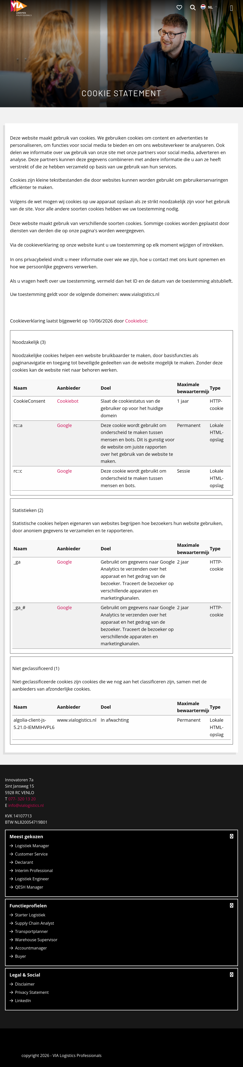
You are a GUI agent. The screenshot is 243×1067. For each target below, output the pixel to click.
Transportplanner (31, 931)
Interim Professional (34, 870)
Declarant (24, 862)
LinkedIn (23, 1000)
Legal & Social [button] (121, 975)
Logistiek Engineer (32, 879)
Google (64, 425)
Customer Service (31, 854)
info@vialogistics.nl (25, 805)
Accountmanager (31, 948)
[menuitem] (179, 8)
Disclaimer (25, 984)
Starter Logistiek (30, 915)
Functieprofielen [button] (121, 905)
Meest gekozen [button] (121, 836)
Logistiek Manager (32, 845)
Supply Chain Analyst (34, 923)
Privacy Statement (32, 992)
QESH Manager (29, 887)
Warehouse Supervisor (36, 939)
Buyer (20, 956)
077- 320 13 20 (22, 799)
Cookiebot (135, 321)
